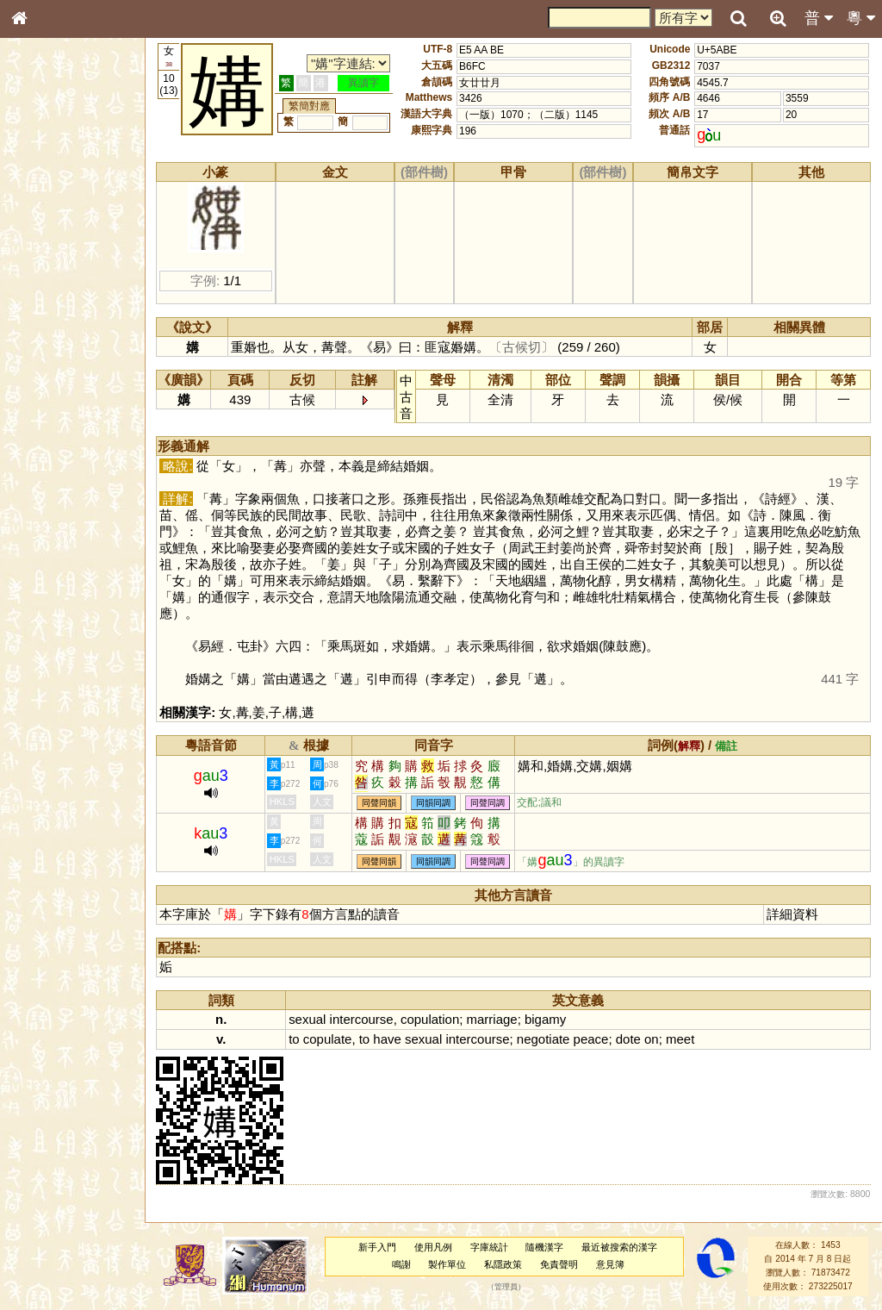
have (391, 1039)
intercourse (365, 1019)
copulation (433, 1019)
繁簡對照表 (47, 590)
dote (631, 1039)
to (298, 1039)
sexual (311, 1019)
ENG (75, 190)
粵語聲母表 (47, 359)
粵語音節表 (47, 343)
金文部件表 (47, 281)
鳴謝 (403, 1264)
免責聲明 (561, 1264)
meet (683, 1039)
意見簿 (612, 1264)
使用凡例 (435, 1247)
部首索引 (42, 231)
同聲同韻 (383, 803)
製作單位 (449, 1264)
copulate (331, 1039)
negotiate (547, 1039)
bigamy (548, 1019)
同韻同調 (437, 803)
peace (594, 1039)
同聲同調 (492, 803)
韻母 (58, 462)
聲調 (81, 462)
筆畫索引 (42, 247)
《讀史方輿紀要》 (63, 558)
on (655, 1039)
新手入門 (379, 1247)
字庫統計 (491, 1247)
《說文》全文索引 (63, 541)
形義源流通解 (53, 297)
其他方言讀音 (53, 495)
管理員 (507, 1286)
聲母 (34, 462)
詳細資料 (793, 914)
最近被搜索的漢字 (621, 1247)
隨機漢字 (546, 1247)
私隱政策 (505, 1264)
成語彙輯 (42, 574)
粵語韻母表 (47, 377)
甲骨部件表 (47, 264)
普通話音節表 (53, 478)
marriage (495, 1019)
